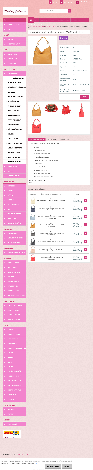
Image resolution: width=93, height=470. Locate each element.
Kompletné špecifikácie (37, 139)
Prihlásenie (54, 2)
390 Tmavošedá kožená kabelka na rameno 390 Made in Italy (51, 233)
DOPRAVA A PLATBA (36, 25)
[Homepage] (32, 20)
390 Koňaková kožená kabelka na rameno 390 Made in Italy (51, 224)
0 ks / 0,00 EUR (84, 1)
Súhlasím (66, 466)
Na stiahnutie (52, 139)
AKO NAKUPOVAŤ (76, 20)
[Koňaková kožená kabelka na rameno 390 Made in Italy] (36, 103)
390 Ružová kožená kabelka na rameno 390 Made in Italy (51, 249)
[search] (69, 11)
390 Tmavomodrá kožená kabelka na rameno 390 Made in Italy (51, 208)
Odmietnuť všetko (52, 466)
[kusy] (62, 96)
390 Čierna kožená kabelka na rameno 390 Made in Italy (51, 241)
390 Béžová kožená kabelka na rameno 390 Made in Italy (51, 200)
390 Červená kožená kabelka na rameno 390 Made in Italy (51, 257)
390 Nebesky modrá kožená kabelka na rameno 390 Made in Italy (51, 216)
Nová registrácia (68, 2)
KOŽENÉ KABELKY (50, 26)
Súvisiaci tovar (64, 139)
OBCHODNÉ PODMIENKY (47, 20)
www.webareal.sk (22, 454)
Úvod (29, 26)
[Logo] (15, 10)
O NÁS (37, 20)
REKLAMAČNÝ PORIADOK (62, 20)
